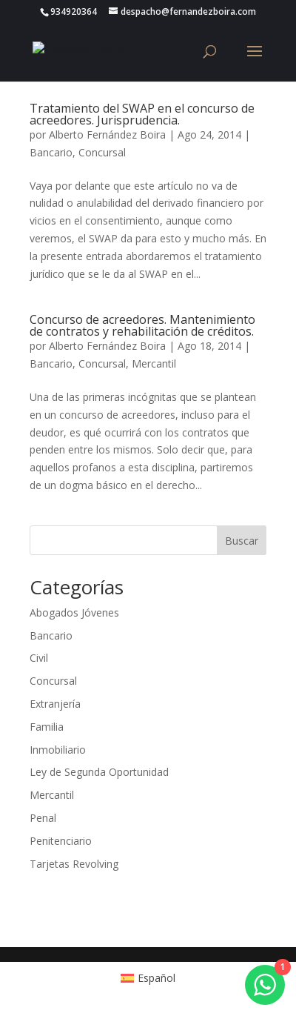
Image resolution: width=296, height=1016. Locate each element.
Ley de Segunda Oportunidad (99, 772)
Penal (43, 818)
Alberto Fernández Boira (107, 134)
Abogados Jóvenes (74, 612)
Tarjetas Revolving (74, 864)
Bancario (51, 152)
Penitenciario (61, 841)
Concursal (102, 152)
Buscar (241, 541)
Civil (39, 658)
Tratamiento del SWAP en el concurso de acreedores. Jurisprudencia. (142, 114)
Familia (47, 727)
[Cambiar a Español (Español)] (148, 977)
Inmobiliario (58, 750)
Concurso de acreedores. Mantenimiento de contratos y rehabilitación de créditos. (142, 325)
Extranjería (55, 704)
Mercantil (154, 363)
